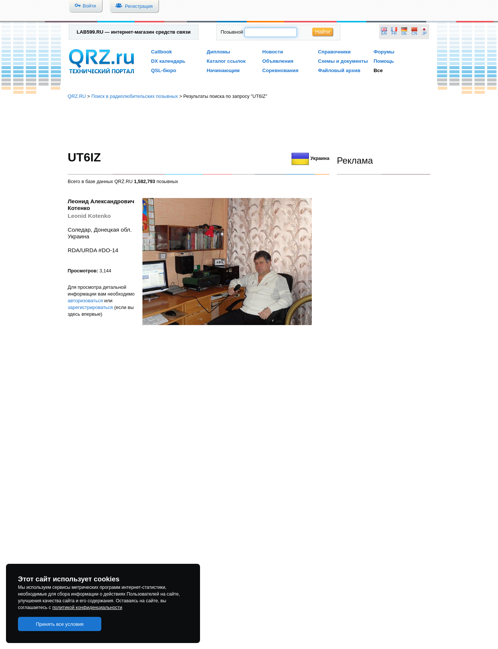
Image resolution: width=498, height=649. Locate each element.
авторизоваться (85, 300)
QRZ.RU (77, 96)
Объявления (277, 61)
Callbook (161, 52)
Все (378, 70)
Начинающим (223, 70)
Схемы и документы (343, 61)
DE (404, 33)
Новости (272, 52)
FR (394, 33)
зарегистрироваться (90, 307)
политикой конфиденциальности (87, 607)
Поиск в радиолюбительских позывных (134, 96)
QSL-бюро (163, 70)
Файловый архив (339, 70)
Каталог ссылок (226, 61)
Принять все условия (60, 624)
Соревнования (280, 70)
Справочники (334, 52)
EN (384, 33)
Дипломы (218, 52)
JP (424, 33)
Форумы (384, 52)
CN (414, 33)
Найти (322, 32)
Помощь (384, 61)
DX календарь (168, 61)
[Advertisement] (249, 125)
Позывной (232, 32)
